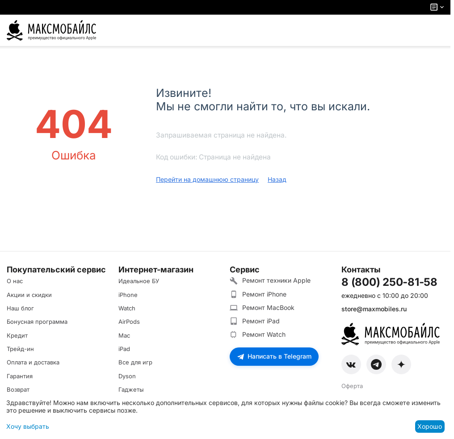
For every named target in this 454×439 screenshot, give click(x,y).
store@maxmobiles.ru (374, 309)
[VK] (351, 364)
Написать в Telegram (274, 356)
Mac (124, 335)
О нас (15, 280)
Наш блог (20, 308)
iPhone (128, 294)
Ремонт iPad (255, 321)
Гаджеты (131, 389)
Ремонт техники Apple (270, 280)
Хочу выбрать (27, 426)
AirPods (129, 321)
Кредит (17, 335)
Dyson (127, 376)
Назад (277, 179)
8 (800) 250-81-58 (389, 282)
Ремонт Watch (258, 334)
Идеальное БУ (138, 280)
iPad (124, 348)
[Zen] (401, 364)
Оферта (352, 385)
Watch (126, 308)
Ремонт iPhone (258, 294)
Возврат (18, 389)
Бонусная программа (37, 321)
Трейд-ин (20, 348)
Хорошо (429, 426)
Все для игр (135, 362)
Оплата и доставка (33, 362)
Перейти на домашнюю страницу (207, 179)
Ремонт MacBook (262, 308)
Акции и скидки (29, 294)
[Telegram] (376, 364)
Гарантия (20, 376)
